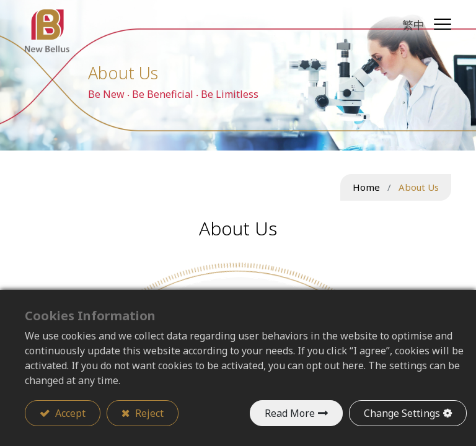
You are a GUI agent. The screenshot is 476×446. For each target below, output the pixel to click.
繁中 (413, 24)
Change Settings (402, 413)
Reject (148, 413)
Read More (290, 413)
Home (366, 187)
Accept (69, 413)
